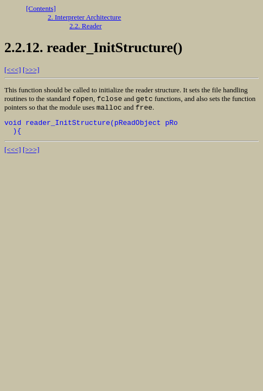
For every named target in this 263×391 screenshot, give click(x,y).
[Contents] (41, 8)
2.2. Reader (85, 26)
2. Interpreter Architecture (84, 17)
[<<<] (12, 70)
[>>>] (31, 70)
